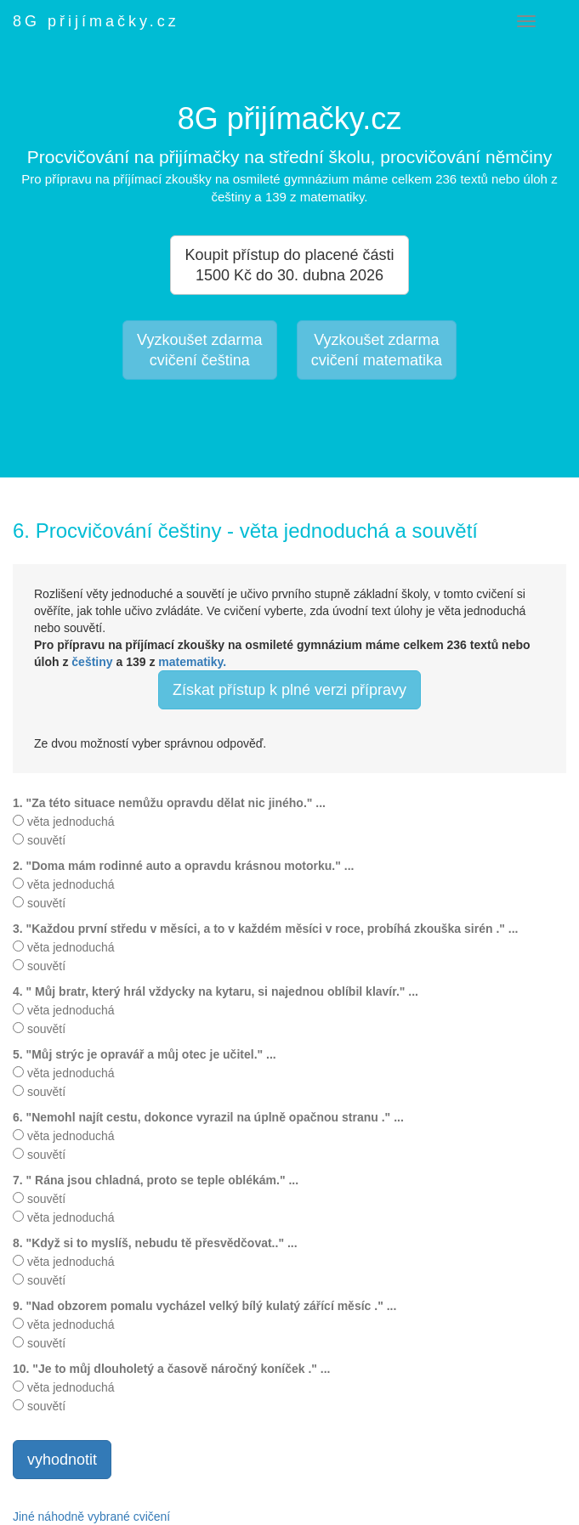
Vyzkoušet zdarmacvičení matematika (376, 350)
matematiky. (192, 662)
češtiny (91, 662)
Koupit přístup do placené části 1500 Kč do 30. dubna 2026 (289, 265)
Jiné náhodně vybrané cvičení (91, 1516)
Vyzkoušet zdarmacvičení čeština (199, 350)
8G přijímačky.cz (96, 21)
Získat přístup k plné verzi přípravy (289, 689)
